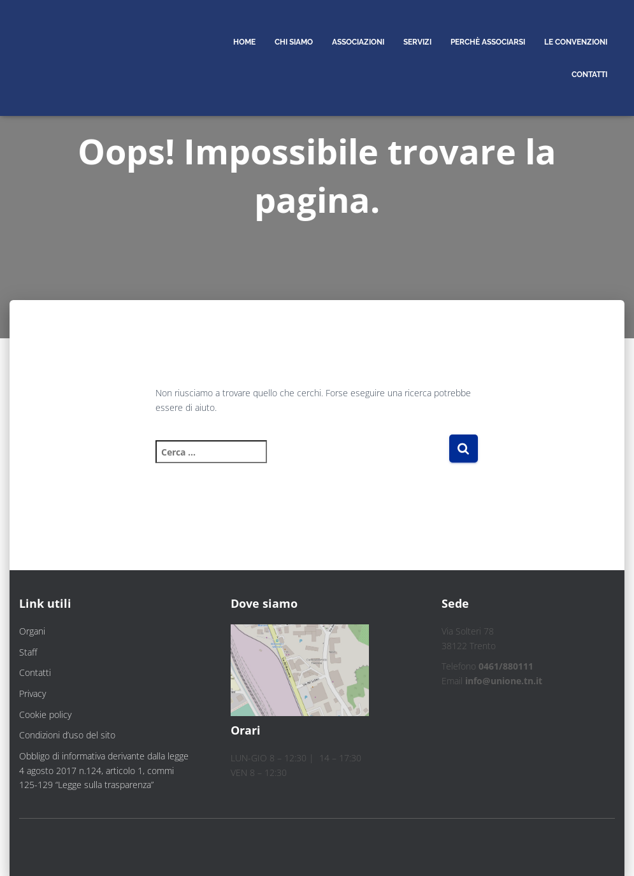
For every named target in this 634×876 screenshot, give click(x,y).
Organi (32, 631)
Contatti (35, 672)
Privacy (32, 693)
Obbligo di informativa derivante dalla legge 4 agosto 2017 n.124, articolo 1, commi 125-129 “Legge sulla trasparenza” (104, 770)
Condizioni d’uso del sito (67, 735)
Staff (28, 652)
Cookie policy (45, 714)
